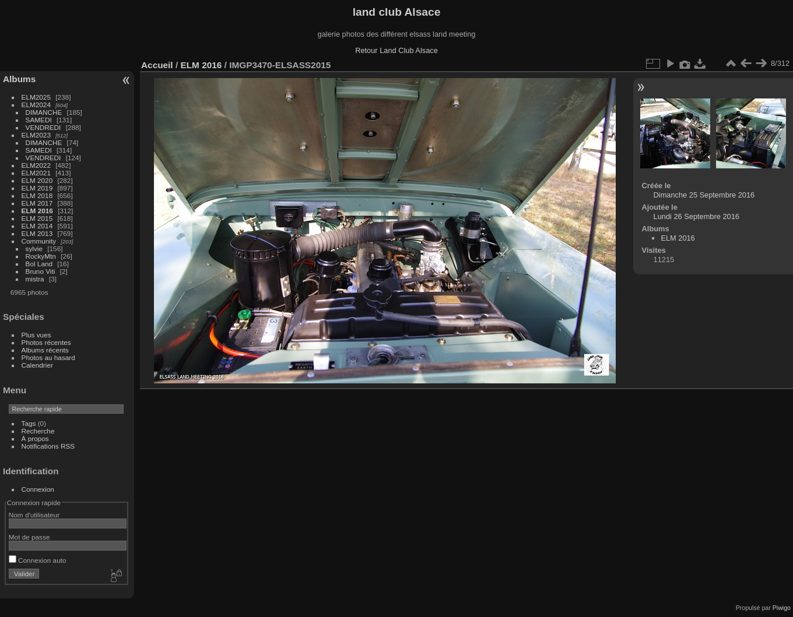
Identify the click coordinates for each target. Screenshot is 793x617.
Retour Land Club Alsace (396, 50)
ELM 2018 (37, 195)
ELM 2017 (37, 203)
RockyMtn (41, 256)
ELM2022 (36, 165)
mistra (35, 279)
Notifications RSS (48, 446)
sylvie (34, 248)
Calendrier (37, 365)
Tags (29, 423)
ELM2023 (36, 135)
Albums (19, 79)
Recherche (38, 431)
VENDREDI (43, 127)
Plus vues (36, 335)
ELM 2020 (37, 180)
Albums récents (45, 350)
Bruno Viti (40, 271)
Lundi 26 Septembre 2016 (696, 216)
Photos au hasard (48, 357)
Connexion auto (37, 560)
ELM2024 (36, 104)
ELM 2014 (37, 226)
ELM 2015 (37, 218)
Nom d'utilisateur (34, 515)
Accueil (157, 65)
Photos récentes (46, 342)
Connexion (38, 489)
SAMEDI (39, 120)
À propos (35, 438)
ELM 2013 (37, 233)
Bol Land (39, 263)
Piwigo (782, 607)
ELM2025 (36, 97)
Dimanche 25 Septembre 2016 (704, 195)
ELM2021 (36, 173)
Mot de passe (29, 537)
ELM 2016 (37, 210)
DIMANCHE (44, 112)
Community (39, 241)
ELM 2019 (37, 188)
